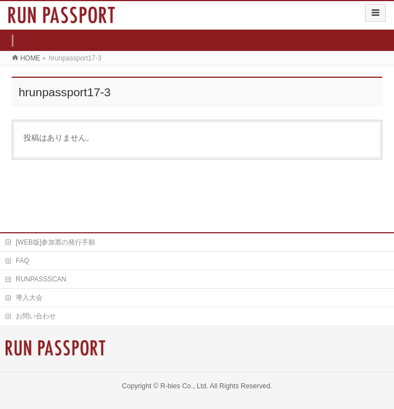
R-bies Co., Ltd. (184, 386)
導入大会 (29, 298)
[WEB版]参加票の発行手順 (55, 242)
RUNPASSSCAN (41, 279)
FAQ (22, 261)
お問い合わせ (36, 316)
